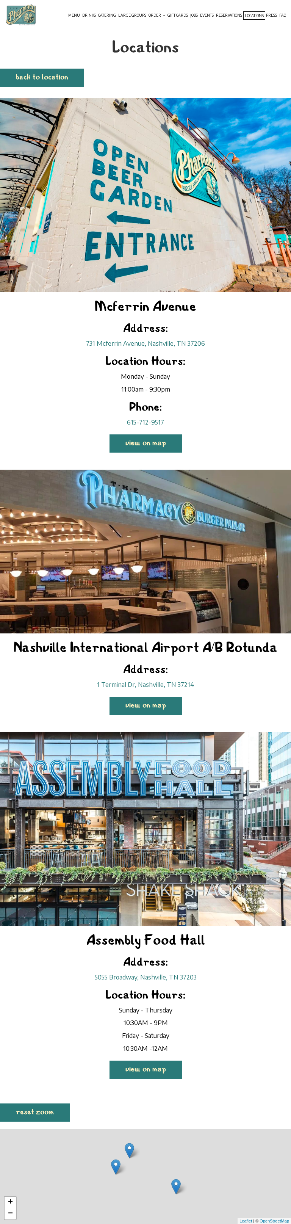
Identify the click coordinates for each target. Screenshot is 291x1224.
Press (271, 15)
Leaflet (245, 1221)
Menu (74, 15)
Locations (254, 15)
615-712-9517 (145, 422)
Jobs (194, 15)
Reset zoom (35, 1112)
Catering (107, 15)
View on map (138, 445)
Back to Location (42, 77)
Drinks (89, 15)
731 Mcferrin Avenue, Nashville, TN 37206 (145, 343)
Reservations (229, 15)
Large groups (132, 15)
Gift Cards (177, 15)
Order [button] (157, 15)
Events (207, 15)
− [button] (10, 1213)
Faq (282, 15)
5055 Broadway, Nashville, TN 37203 (146, 977)
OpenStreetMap (274, 1221)
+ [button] (10, 1202)
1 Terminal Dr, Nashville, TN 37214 (145, 684)
